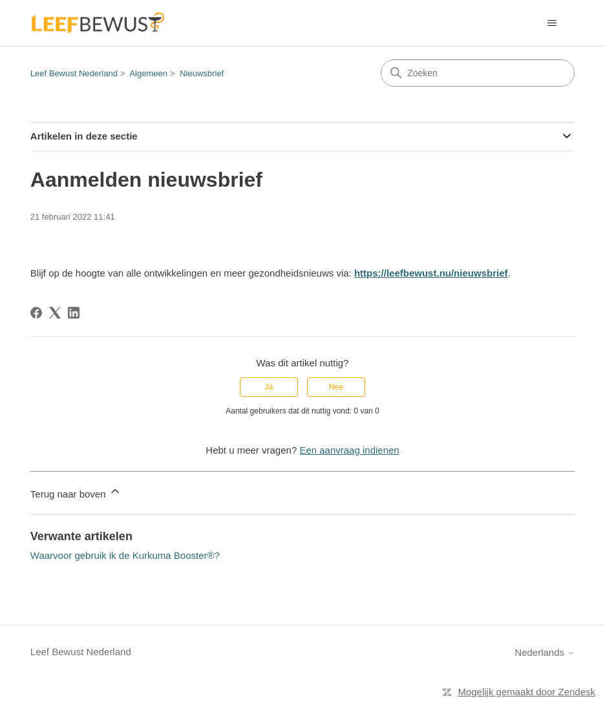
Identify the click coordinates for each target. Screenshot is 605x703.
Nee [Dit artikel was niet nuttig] (336, 387)
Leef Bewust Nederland (74, 73)
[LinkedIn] (74, 313)
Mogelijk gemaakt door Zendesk (526, 691)
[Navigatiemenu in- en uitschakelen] (552, 23)
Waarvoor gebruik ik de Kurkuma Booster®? (125, 555)
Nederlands (545, 652)
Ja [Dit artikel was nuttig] (269, 387)
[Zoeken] (477, 73)
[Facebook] (36, 313)
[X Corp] (55, 313)
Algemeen (148, 73)
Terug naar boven (76, 492)
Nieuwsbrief (202, 73)
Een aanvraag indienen (349, 450)
